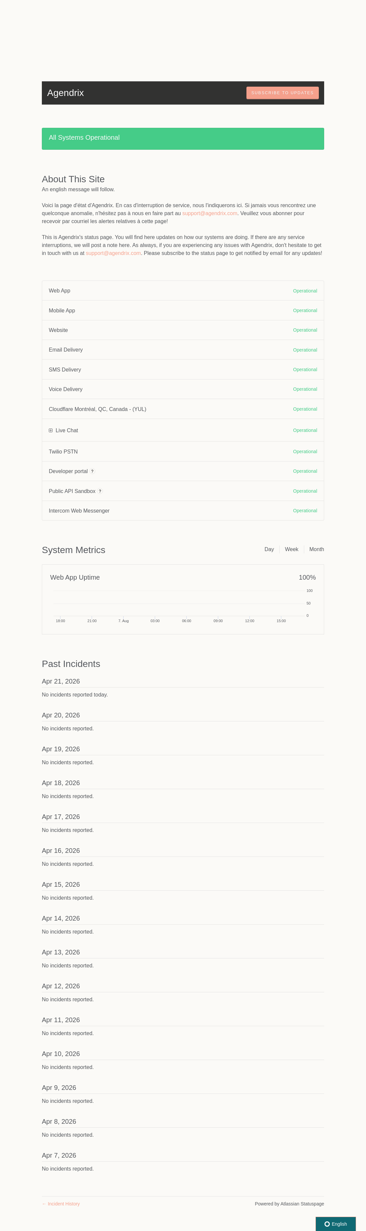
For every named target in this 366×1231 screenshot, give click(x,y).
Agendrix (65, 93)
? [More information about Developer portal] (92, 471)
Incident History (61, 1203)
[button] (282, 93)
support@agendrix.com (209, 213)
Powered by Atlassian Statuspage (289, 1203)
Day (269, 549)
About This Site (73, 179)
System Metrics (73, 550)
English (335, 1224)
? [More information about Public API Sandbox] (100, 491)
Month (317, 549)
